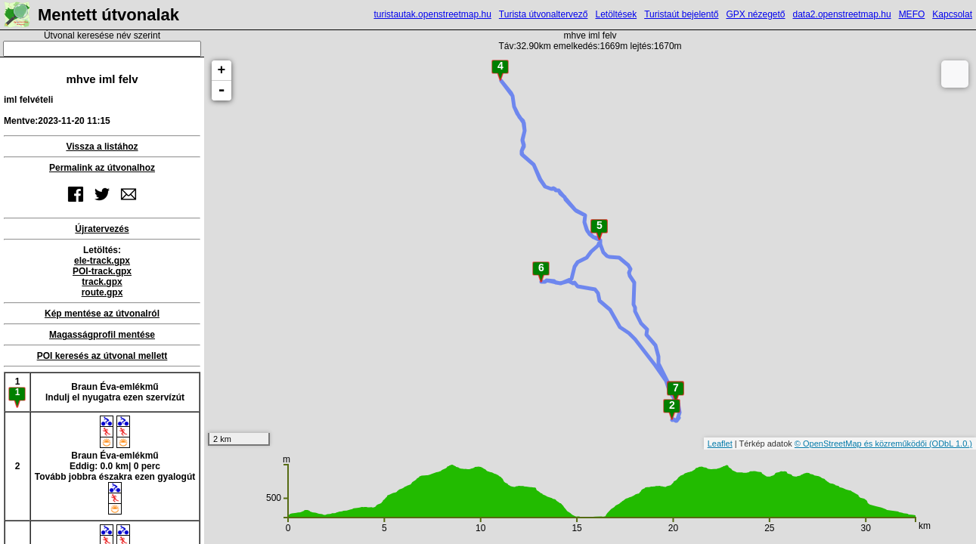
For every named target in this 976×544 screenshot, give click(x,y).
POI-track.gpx (102, 271)
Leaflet (720, 443)
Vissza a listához (102, 146)
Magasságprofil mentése (102, 334)
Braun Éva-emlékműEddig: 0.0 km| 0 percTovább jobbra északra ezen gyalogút (115, 465)
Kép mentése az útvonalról (102, 313)
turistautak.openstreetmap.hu (432, 14)
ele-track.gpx (102, 260)
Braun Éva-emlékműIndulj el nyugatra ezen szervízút (114, 392)
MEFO (912, 14)
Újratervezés (102, 229)
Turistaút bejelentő (681, 14)
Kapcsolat (952, 14)
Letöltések (616, 14)
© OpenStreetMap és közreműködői (862, 443)
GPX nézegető (755, 14)
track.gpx (102, 282)
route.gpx (102, 292)
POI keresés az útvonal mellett (102, 356)
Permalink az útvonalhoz (102, 167)
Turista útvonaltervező (543, 14)
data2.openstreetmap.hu (842, 14)
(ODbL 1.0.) (950, 443)
